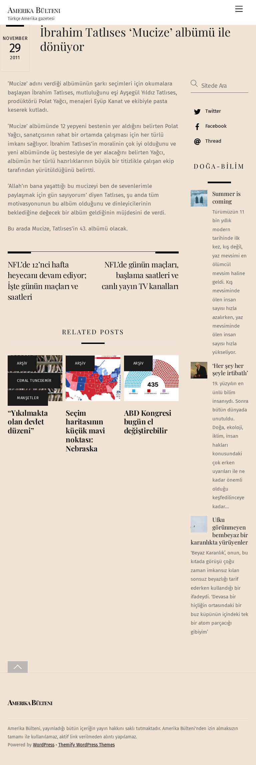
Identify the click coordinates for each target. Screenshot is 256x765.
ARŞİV (22, 363)
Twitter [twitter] (206, 111)
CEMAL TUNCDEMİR (34, 381)
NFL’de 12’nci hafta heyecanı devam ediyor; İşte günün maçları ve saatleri (47, 280)
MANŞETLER (28, 398)
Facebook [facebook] (209, 126)
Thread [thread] (206, 141)
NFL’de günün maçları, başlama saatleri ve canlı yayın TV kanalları (140, 275)
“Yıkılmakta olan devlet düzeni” (28, 422)
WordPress (43, 745)
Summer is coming (226, 197)
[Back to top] (18, 667)
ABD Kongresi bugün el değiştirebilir (147, 422)
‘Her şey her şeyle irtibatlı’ (230, 369)
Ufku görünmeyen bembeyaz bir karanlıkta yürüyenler (219, 531)
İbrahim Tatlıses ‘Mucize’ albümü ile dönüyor (135, 39)
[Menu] (239, 9)
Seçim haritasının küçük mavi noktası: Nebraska (85, 431)
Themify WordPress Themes (86, 745)
